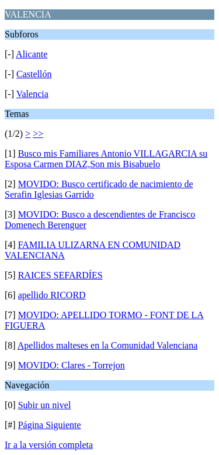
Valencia (32, 94)
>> (38, 134)
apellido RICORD (52, 295)
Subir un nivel (44, 405)
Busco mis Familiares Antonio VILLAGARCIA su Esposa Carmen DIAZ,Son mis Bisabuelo (106, 159)
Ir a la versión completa (49, 445)
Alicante (31, 54)
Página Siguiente (49, 425)
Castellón (33, 74)
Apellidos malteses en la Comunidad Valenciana (108, 345)
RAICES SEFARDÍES (60, 275)
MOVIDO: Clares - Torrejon (71, 365)
